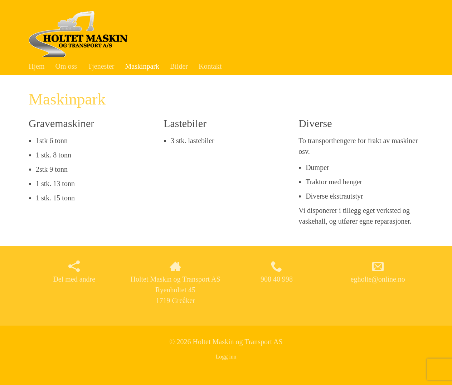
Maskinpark (142, 66)
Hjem (36, 66)
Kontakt (210, 66)
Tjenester (101, 66)
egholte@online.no (378, 271)
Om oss (66, 66)
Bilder (179, 66)
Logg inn (225, 357)
